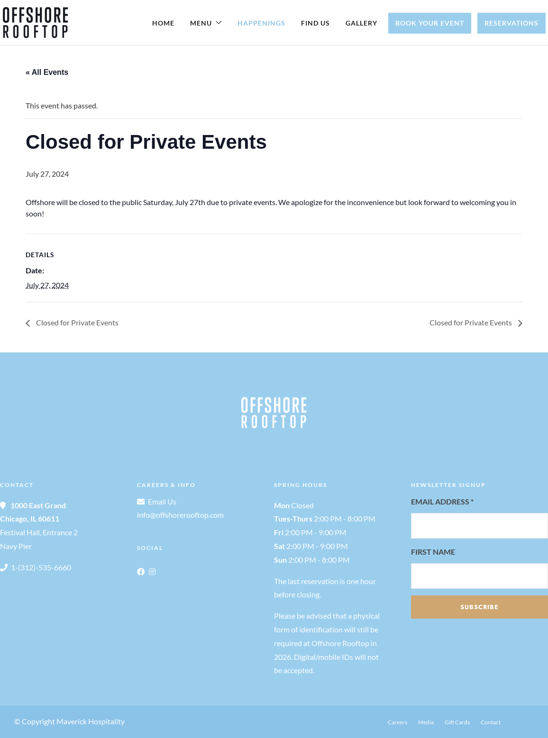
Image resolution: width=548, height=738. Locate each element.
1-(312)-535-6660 (41, 567)
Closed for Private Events (77, 322)
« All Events (47, 72)
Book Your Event (429, 23)
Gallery (361, 23)
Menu (201, 23)
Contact (491, 722)
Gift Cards (457, 722)
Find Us (315, 23)
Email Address (442, 501)
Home (163, 23)
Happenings (261, 23)
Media (426, 722)
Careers (397, 722)
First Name (433, 551)
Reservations (511, 23)
